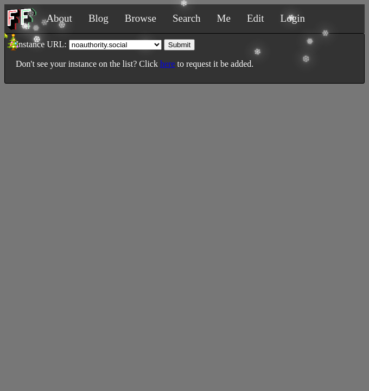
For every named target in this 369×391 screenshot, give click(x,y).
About (59, 18)
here (167, 63)
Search (187, 18)
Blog (98, 18)
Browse (140, 18)
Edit (255, 18)
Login (293, 18)
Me (224, 18)
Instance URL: (41, 44)
